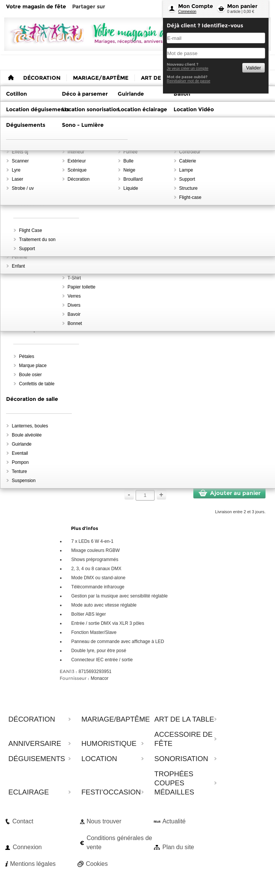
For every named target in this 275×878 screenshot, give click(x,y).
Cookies (97, 864)
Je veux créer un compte (188, 68)
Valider (253, 68)
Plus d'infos (84, 528)
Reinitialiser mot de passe (188, 81)
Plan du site (178, 847)
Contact (22, 821)
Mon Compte (195, 6)
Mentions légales (32, 864)
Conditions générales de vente (119, 842)
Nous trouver (104, 821)
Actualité (173, 821)
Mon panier (242, 6)
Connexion (187, 11)
